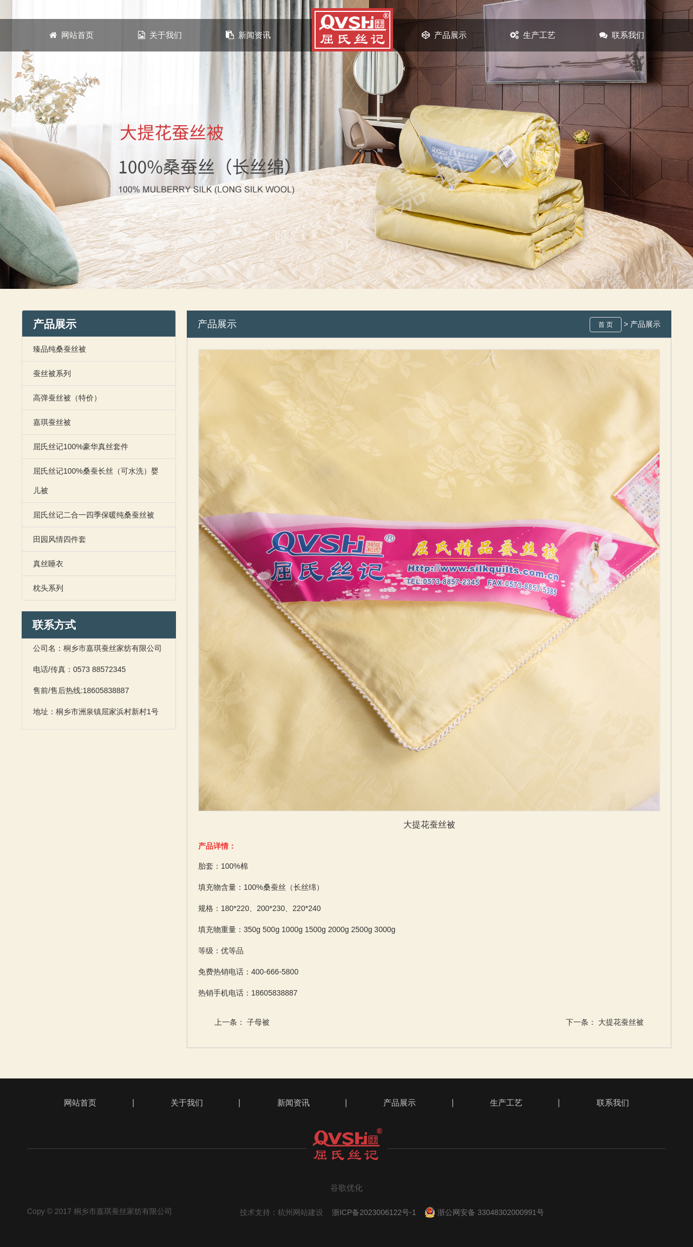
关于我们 (160, 35)
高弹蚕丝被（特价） (67, 397)
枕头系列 (48, 588)
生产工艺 (532, 35)
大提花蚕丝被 (621, 1022)
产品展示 (444, 35)
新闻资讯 (248, 35)
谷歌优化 (346, 1187)
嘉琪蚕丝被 (52, 422)
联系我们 (621, 35)
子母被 (258, 1022)
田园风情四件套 (59, 539)
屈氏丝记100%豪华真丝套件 (80, 446)
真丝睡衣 (48, 563)
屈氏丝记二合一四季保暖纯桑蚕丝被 (93, 515)
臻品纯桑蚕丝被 (59, 349)
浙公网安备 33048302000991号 (484, 1212)
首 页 (605, 324)
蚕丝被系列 (52, 373)
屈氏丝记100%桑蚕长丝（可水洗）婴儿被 (96, 481)
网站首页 (71, 35)
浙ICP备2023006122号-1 (374, 1212)
